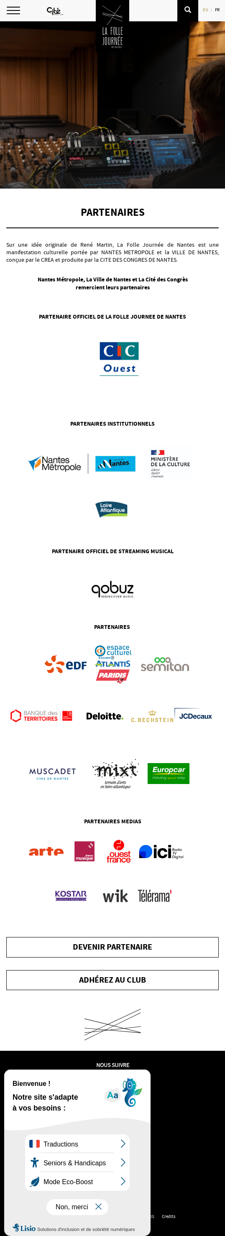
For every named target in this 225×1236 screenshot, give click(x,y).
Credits (169, 1216)
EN (206, 10)
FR (217, 10)
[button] (187, 10)
